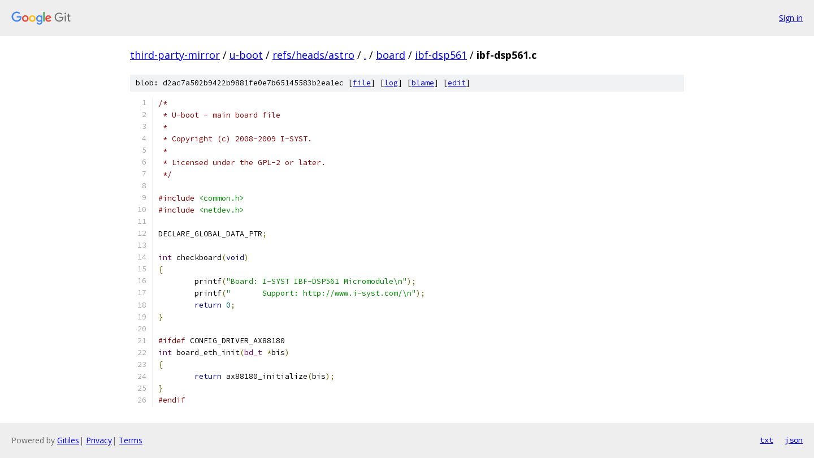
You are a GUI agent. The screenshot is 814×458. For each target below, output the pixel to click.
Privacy (99, 440)
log (391, 83)
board (390, 55)
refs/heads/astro (313, 55)
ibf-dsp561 (441, 55)
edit (457, 83)
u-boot (246, 55)
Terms (130, 440)
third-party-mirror (175, 55)
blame (423, 83)
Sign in (791, 17)
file (362, 83)
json (794, 440)
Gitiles (68, 440)
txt (766, 440)
